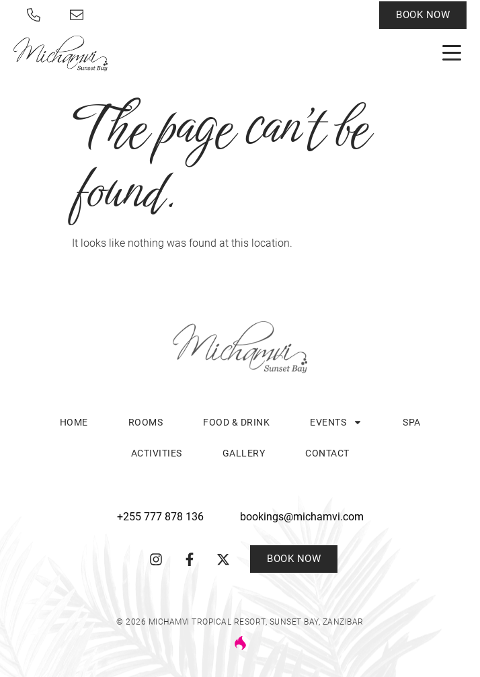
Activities (156, 453)
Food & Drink (236, 422)
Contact (327, 453)
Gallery (244, 453)
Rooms (145, 422)
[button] (452, 53)
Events (336, 422)
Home (74, 422)
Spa (412, 422)
